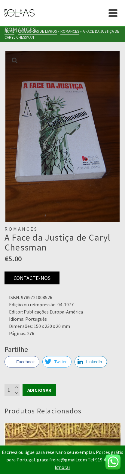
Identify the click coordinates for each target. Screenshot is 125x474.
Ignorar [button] (62, 467)
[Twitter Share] (56, 362)
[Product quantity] (12, 390)
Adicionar (39, 390)
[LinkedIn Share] (91, 362)
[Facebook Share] (22, 362)
